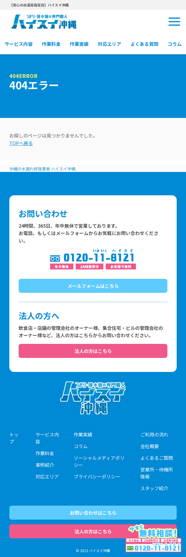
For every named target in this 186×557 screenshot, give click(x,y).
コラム (81, 446)
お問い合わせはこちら (93, 512)
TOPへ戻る (21, 143)
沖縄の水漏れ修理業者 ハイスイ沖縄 (42, 169)
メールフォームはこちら (93, 285)
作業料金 (45, 453)
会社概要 (149, 446)
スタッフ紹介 (154, 488)
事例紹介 (45, 464)
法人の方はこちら (93, 350)
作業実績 (83, 434)
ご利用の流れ (154, 434)
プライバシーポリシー (97, 476)
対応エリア (47, 476)
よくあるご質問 (156, 457)
